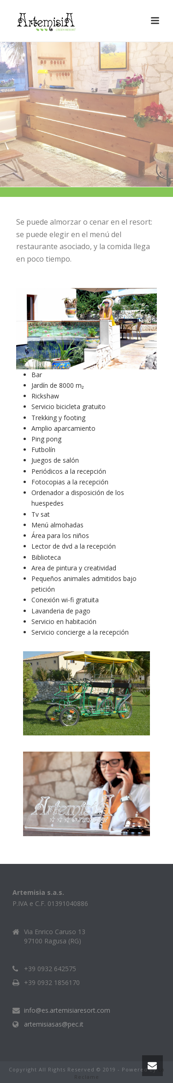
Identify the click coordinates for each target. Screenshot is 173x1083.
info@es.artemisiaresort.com (67, 1010)
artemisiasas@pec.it (54, 1024)
